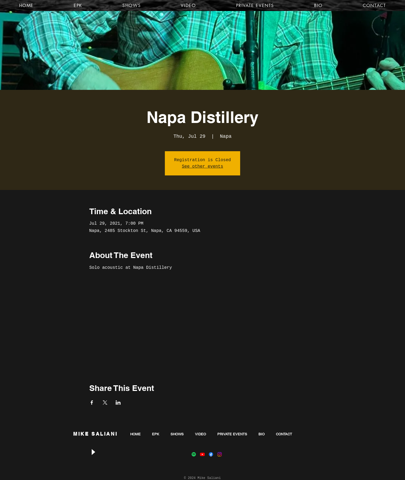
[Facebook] (211, 454)
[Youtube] (202, 454)
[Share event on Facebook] (91, 402)
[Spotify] (194, 454)
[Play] (93, 452)
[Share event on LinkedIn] (118, 402)
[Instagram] (219, 454)
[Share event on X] (105, 402)
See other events (202, 166)
